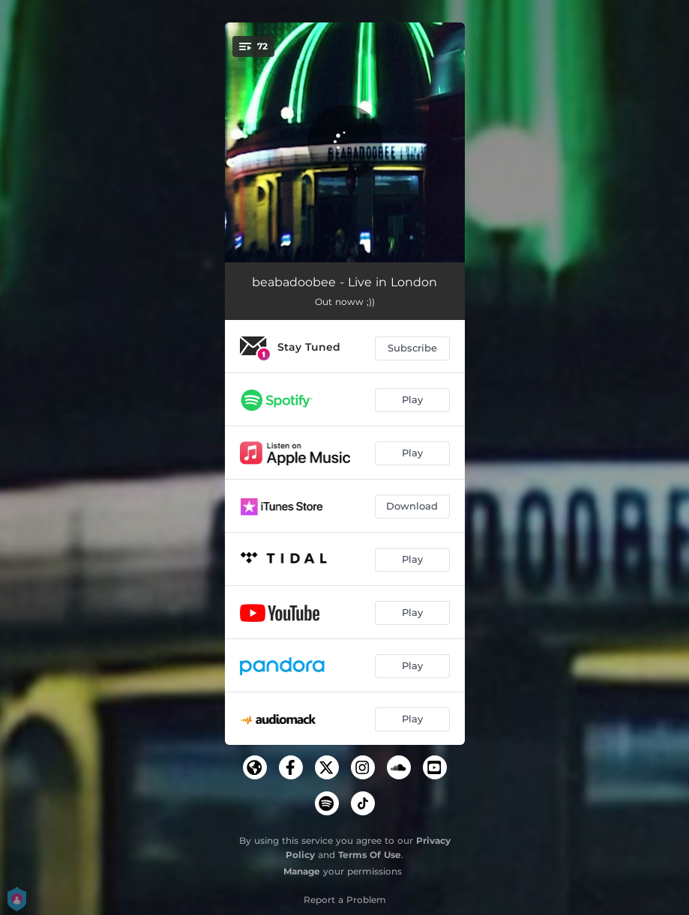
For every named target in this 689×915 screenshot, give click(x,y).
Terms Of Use (369, 854)
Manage (301, 871)
